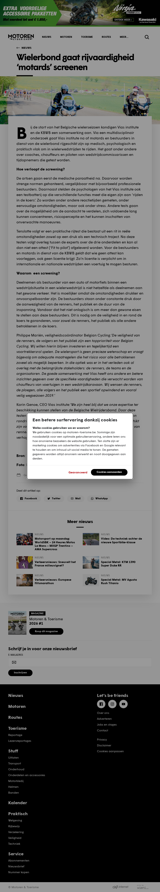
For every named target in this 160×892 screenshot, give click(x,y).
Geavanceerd (77, 472)
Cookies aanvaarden (109, 471)
